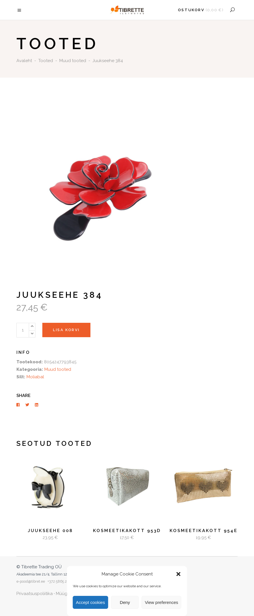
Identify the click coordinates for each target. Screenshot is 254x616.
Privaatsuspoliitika (34, 593)
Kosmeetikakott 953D (127, 530)
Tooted (45, 60)
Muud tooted (72, 60)
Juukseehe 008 (50, 530)
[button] (178, 574)
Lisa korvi (66, 330)
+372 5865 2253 (60, 581)
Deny (125, 602)
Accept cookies (90, 602)
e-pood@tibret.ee (30, 581)
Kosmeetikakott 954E (204, 530)
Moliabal (35, 376)
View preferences (161, 602)
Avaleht (24, 60)
